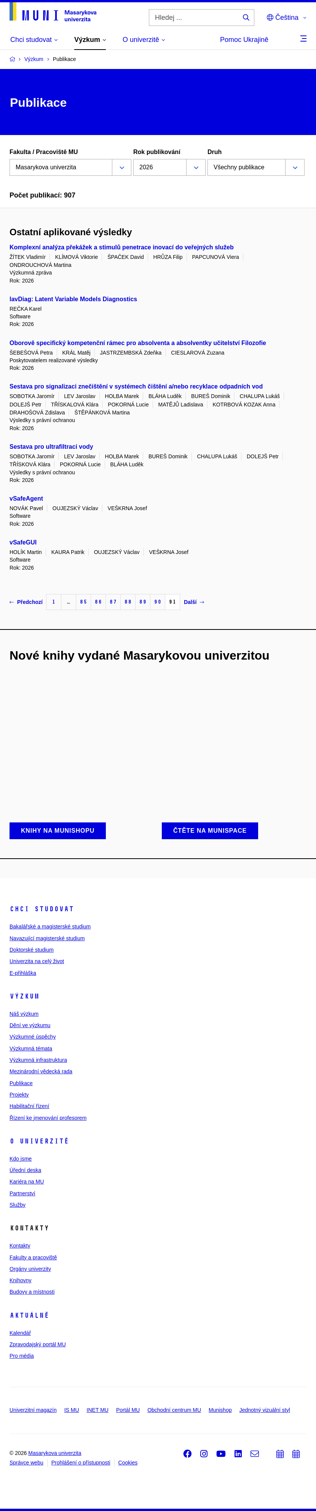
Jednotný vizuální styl (264, 1410)
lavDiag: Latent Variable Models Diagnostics (73, 299)
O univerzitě (39, 1141)
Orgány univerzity (30, 1269)
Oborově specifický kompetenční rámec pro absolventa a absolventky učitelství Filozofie (138, 343)
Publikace (21, 1083)
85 (83, 602)
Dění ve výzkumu (30, 1025)
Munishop (220, 1410)
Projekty (19, 1095)
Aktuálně (29, 1315)
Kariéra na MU (27, 1182)
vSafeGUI (23, 542)
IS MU (71, 1410)
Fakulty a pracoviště (33, 1257)
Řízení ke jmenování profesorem (48, 1118)
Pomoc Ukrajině (244, 39)
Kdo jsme (21, 1159)
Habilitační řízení (29, 1106)
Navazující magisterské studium (47, 938)
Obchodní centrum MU (174, 1410)
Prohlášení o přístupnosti (80, 1463)
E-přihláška (23, 973)
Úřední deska (25, 1170)
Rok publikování (156, 152)
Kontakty (20, 1246)
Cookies (128, 1463)
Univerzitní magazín (33, 1410)
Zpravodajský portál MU (38, 1344)
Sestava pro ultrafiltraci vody (51, 446)
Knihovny (21, 1280)
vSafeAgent (26, 498)
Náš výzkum (24, 1014)
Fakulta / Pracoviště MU (44, 152)
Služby (18, 1205)
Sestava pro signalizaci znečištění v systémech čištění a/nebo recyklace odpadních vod (136, 386)
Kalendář (20, 1333)
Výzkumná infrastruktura (38, 1060)
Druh (214, 152)
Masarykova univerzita (54, 1453)
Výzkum (24, 996)
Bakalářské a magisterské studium (50, 926)
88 (128, 602)
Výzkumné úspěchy (33, 1037)
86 (98, 602)
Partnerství (22, 1193)
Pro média (22, 1356)
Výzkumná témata (31, 1048)
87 (113, 602)
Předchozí (26, 602)
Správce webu (26, 1463)
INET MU (98, 1410)
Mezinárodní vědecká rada (41, 1071)
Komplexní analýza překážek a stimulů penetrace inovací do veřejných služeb (122, 247)
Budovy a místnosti (32, 1292)
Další (194, 602)
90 (157, 602)
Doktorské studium (32, 950)
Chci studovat (42, 909)
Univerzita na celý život (37, 961)
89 (143, 602)
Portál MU (128, 1410)
